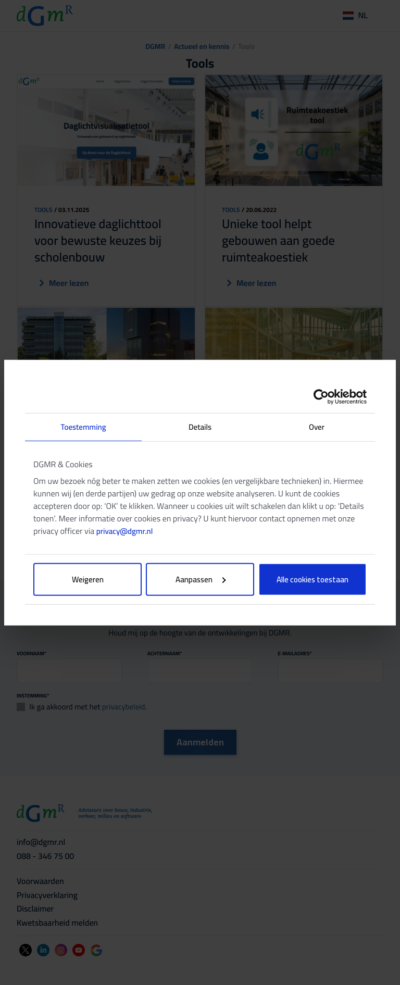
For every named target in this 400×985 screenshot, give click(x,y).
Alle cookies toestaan (312, 579)
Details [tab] (200, 426)
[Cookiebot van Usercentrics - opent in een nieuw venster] (321, 396)
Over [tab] (316, 426)
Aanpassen (201, 579)
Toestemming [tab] (83, 426)
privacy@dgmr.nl (124, 531)
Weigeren (88, 579)
